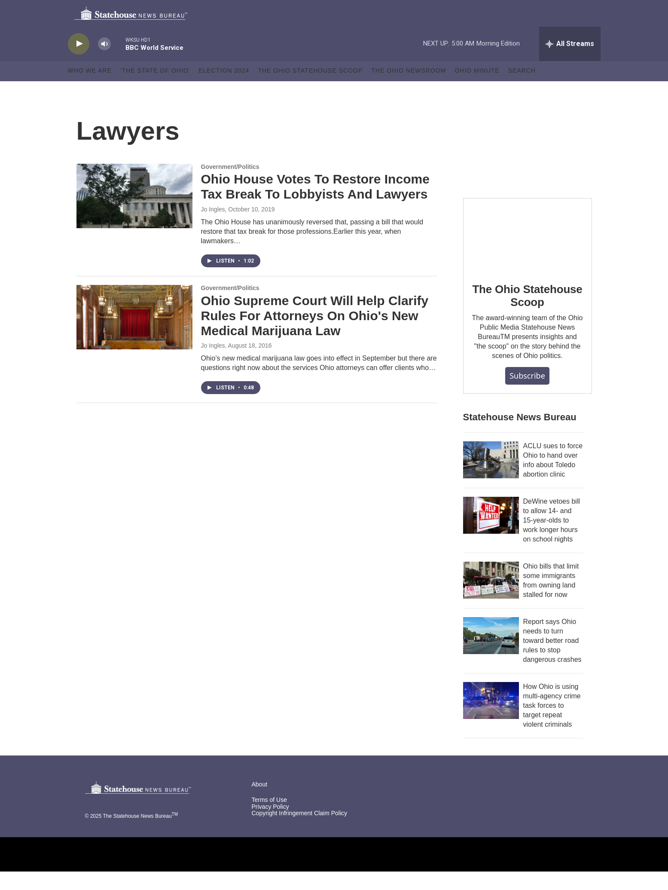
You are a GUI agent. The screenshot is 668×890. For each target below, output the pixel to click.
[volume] (104, 62)
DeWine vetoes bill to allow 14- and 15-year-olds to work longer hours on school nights (551, 538)
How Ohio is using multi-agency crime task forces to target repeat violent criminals (552, 723)
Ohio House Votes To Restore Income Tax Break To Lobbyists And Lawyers (315, 205)
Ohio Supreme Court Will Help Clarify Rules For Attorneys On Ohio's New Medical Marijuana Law (315, 334)
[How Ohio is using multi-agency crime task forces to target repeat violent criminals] (491, 718)
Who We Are (90, 89)
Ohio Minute (476, 89)
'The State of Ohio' (155, 89)
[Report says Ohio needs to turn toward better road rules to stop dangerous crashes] (491, 654)
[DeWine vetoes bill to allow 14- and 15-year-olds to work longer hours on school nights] (491, 533)
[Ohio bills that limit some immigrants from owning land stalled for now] (491, 598)
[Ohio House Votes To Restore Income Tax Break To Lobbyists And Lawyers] (134, 214)
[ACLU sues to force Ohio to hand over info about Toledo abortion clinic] (491, 478)
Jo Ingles (213, 227)
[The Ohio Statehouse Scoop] (528, 253)
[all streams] (570, 62)
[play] (78, 62)
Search (522, 89)
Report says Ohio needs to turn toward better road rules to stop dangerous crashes (552, 659)
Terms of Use (269, 818)
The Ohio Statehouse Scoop (310, 89)
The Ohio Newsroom (408, 89)
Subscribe (527, 394)
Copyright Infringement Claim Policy (300, 832)
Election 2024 (223, 89)
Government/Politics (230, 185)
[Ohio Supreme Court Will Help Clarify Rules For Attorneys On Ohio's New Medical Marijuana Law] (134, 335)
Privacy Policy (270, 825)
